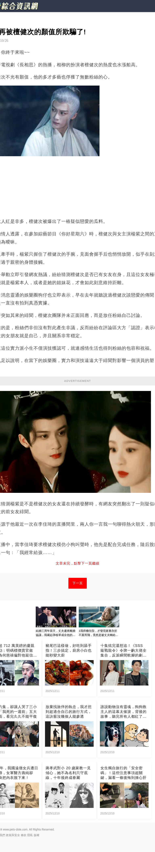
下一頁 (77, 583)
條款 (23, 835)
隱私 (30, 835)
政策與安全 (13, 835)
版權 (36, 835)
